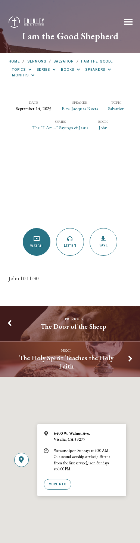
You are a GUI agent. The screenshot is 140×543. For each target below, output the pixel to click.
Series (46, 69)
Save (103, 242)
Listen (70, 242)
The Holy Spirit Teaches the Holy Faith (66, 362)
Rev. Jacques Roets (80, 108)
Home (14, 61)
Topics (21, 69)
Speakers (98, 69)
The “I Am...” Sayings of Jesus (60, 127)
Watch (36, 242)
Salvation (63, 61)
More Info (57, 484)
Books (70, 69)
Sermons (36, 61)
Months (23, 75)
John (103, 127)
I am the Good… (97, 61)
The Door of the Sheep (73, 326)
